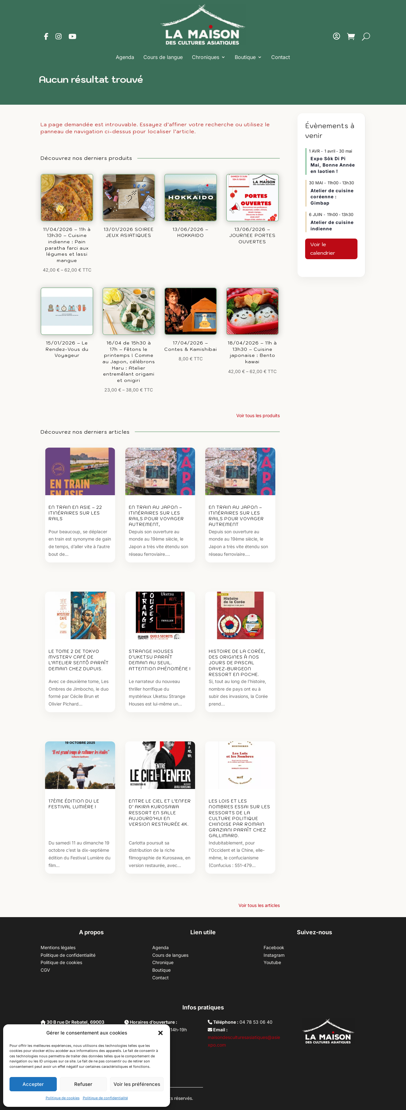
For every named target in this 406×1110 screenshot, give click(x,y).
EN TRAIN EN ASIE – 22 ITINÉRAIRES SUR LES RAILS (75, 513)
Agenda (125, 57)
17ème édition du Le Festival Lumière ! (74, 804)
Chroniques (205, 57)
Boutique (245, 57)
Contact (280, 57)
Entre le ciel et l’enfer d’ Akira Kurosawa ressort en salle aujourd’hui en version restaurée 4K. (160, 812)
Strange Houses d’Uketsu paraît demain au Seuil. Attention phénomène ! (160, 660)
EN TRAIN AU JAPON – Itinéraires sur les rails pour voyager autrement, (156, 516)
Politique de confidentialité (105, 1098)
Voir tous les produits (258, 415)
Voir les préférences (137, 1084)
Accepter (33, 1084)
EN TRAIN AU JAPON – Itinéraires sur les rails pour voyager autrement (236, 516)
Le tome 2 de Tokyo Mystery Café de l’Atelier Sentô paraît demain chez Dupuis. (79, 660)
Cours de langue (163, 57)
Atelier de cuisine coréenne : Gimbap (332, 197)
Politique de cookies (63, 1098)
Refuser (83, 1084)
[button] (160, 1033)
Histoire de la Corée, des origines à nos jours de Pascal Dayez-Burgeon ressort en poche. (237, 663)
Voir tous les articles (259, 905)
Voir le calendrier (322, 248)
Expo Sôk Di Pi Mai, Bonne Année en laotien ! (333, 165)
